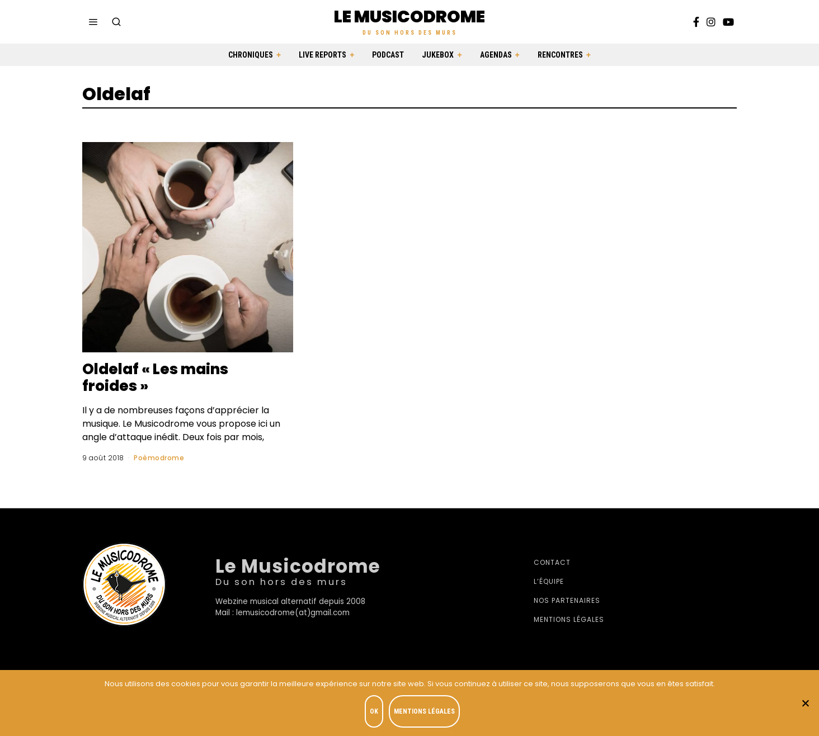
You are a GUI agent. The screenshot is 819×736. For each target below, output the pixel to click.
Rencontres (560, 54)
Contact (552, 562)
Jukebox (438, 54)
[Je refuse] (805, 703)
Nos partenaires (567, 600)
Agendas (496, 54)
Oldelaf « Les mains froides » (155, 377)
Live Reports (322, 54)
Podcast (388, 54)
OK (374, 711)
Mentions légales (569, 619)
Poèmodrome (159, 458)
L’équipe (549, 581)
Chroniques (250, 54)
